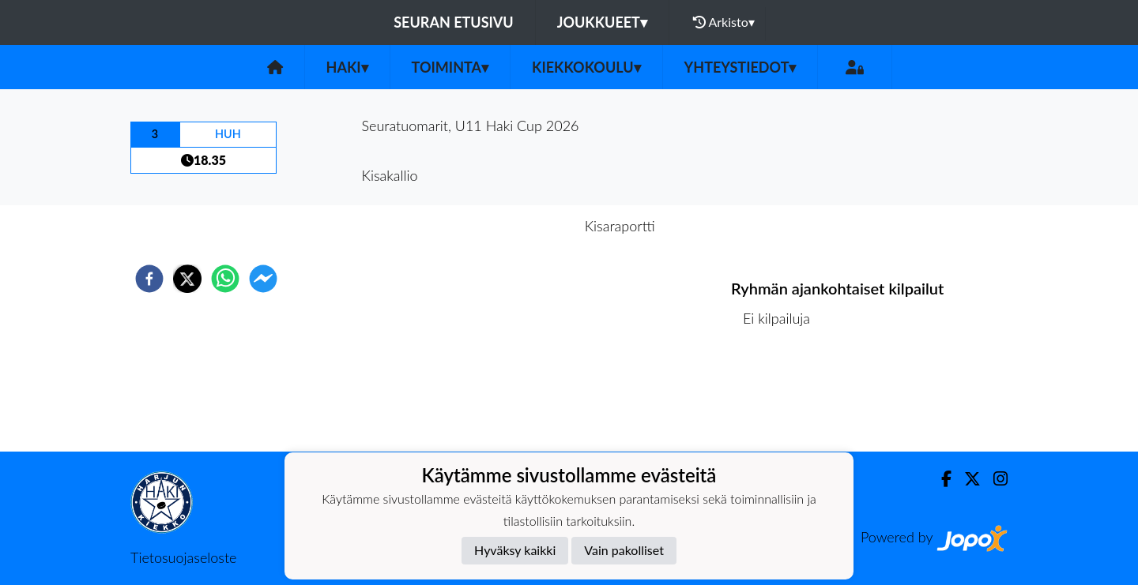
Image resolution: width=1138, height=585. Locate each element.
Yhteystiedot (740, 67)
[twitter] (187, 278)
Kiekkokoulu (586, 67)
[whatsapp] (225, 278)
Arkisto (724, 22)
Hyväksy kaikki (515, 549)
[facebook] (149, 278)
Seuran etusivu (454, 22)
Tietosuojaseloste (183, 557)
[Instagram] (994, 479)
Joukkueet (602, 22)
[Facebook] (940, 479)
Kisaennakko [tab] (521, 225)
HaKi (347, 67)
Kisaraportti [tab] (620, 225)
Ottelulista (782, 398)
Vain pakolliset (624, 549)
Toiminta (450, 67)
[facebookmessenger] (263, 278)
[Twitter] (966, 479)
